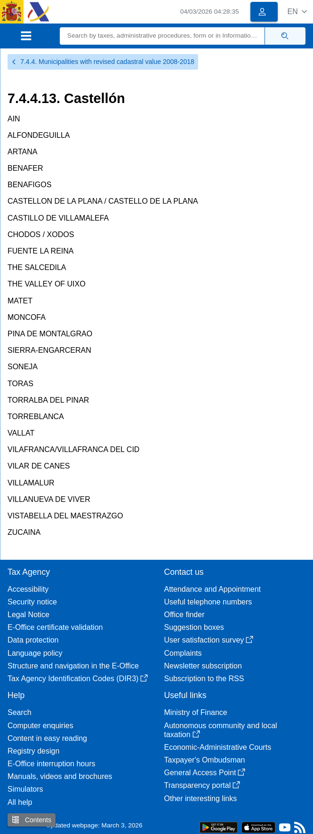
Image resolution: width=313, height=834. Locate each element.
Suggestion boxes (194, 627)
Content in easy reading (47, 738)
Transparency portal (202, 785)
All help (20, 802)
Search (20, 712)
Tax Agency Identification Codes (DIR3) (78, 679)
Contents (31, 820)
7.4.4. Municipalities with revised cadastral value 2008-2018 (102, 61)
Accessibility (28, 589)
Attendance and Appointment (212, 589)
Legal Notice (28, 615)
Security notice (32, 602)
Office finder (184, 615)
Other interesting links (200, 798)
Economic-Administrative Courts (218, 747)
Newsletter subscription (203, 666)
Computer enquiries (40, 726)
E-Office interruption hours (51, 764)
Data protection (33, 640)
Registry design (33, 751)
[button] (297, 11)
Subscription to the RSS (204, 679)
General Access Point (205, 773)
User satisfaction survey (209, 640)
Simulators (25, 789)
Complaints (183, 653)
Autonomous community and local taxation (220, 730)
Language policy (35, 653)
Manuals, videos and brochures (60, 776)
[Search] (162, 36)
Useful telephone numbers (208, 602)
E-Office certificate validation (55, 627)
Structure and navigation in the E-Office (73, 666)
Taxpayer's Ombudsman (204, 760)
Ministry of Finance (195, 712)
